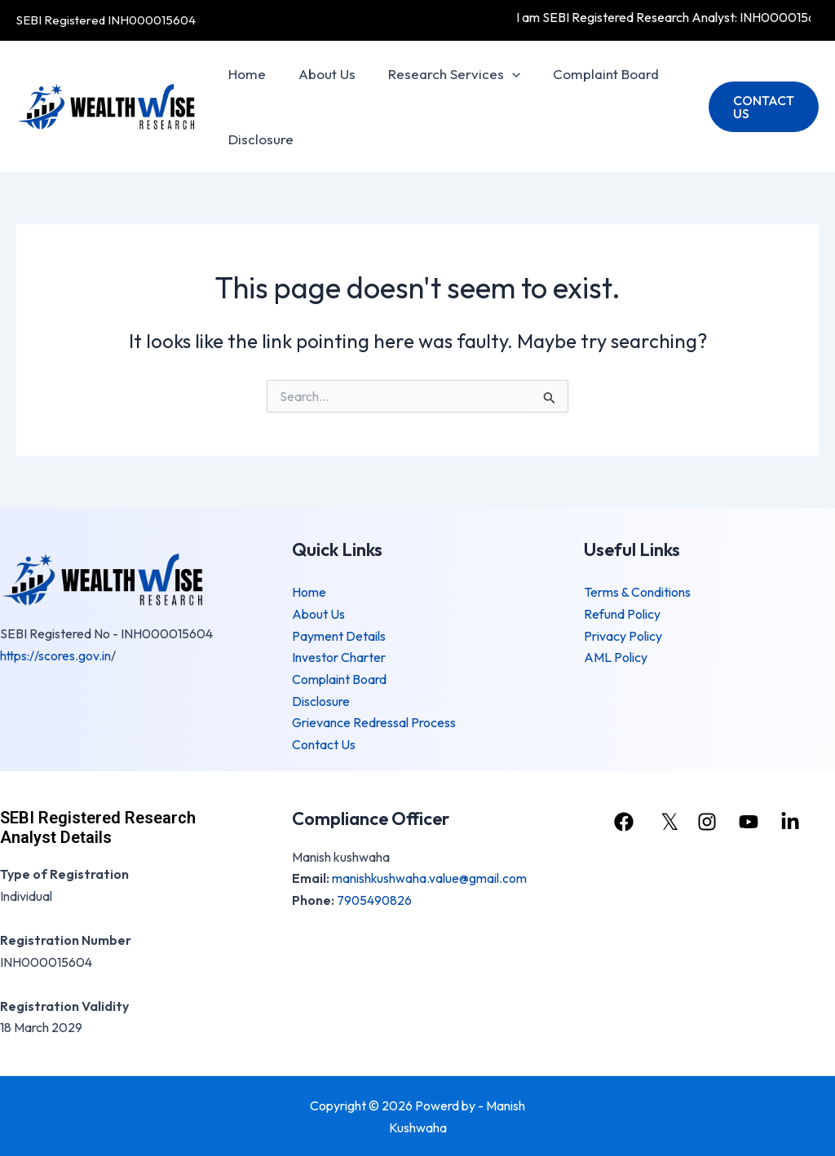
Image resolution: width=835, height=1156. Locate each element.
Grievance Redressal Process (374, 721)
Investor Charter (339, 657)
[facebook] (623, 820)
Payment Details (339, 635)
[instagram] (708, 820)
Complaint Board (589, 73)
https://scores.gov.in (56, 655)
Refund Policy (622, 614)
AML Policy (615, 657)
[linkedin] (796, 820)
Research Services (442, 74)
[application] (500, 74)
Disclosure (258, 139)
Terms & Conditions (637, 593)
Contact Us (324, 743)
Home (244, 73)
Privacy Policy (623, 635)
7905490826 (375, 898)
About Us (319, 73)
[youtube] (752, 820)
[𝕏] (666, 820)
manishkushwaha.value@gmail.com (430, 876)
